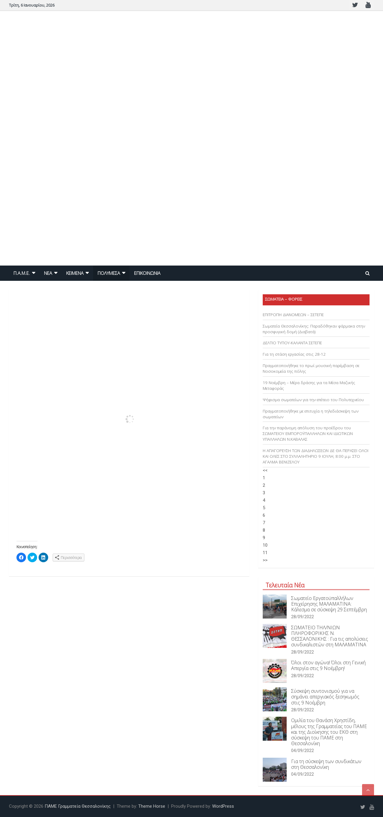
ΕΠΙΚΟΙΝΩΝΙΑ (147, 273)
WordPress (223, 806)
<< (265, 470)
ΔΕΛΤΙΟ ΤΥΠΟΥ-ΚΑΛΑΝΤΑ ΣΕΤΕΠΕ (292, 342)
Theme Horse (151, 806)
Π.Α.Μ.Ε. (21, 273)
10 (265, 545)
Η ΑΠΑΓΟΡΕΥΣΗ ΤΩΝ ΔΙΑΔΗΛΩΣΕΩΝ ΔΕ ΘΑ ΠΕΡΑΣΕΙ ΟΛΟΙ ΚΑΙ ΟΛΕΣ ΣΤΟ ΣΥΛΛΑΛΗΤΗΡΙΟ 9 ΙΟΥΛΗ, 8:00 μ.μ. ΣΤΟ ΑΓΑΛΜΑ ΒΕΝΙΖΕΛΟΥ (315, 456)
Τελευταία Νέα (285, 585)
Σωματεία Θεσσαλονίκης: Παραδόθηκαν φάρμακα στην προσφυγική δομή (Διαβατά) (314, 328)
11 (265, 552)
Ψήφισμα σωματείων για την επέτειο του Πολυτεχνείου (313, 399)
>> (265, 560)
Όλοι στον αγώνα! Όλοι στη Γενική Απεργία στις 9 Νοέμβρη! (328, 665)
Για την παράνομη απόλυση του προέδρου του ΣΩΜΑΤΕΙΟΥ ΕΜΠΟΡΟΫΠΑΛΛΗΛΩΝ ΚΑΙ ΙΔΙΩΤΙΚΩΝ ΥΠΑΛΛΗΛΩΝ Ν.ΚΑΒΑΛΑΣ (308, 433)
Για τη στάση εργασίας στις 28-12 (294, 354)
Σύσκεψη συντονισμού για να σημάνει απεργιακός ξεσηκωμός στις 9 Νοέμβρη (325, 697)
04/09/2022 (302, 750)
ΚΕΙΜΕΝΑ (74, 273)
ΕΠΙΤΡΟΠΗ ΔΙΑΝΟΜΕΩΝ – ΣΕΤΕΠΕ (293, 314)
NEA (48, 273)
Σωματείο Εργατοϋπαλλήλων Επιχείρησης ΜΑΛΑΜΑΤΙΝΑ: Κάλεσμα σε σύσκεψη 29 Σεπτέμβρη (329, 604)
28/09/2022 (302, 616)
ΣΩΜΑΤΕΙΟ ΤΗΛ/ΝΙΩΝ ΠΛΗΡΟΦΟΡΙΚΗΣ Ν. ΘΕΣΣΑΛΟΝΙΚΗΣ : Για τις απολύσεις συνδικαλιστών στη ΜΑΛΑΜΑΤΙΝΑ (329, 636)
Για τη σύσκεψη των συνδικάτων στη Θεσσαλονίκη (326, 764)
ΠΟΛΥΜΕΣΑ (109, 273)
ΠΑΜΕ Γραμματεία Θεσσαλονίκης (78, 806)
